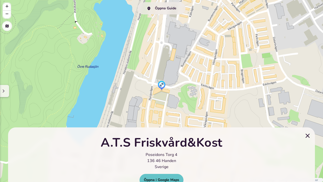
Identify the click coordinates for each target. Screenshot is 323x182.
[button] (161, 86)
